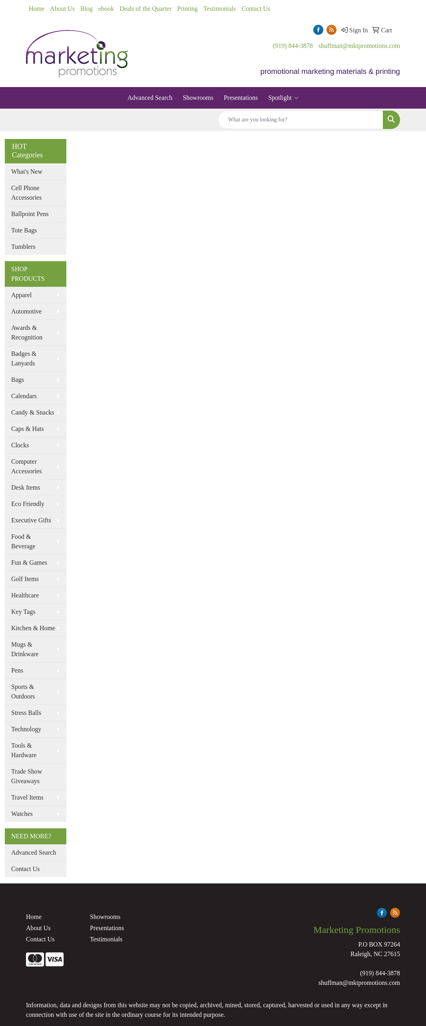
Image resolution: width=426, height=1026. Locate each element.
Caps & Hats (27, 428)
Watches (22, 813)
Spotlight (283, 98)
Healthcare (25, 595)
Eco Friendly (27, 503)
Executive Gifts (31, 520)
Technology (26, 729)
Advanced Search (149, 97)
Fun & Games (29, 562)
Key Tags (23, 611)
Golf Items (25, 579)
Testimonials (219, 8)
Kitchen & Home (33, 628)
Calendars (24, 396)
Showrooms (198, 97)
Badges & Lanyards (24, 358)
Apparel (21, 295)
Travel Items (27, 797)
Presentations (241, 97)
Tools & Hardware (23, 750)
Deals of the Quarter (145, 8)
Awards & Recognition (26, 332)
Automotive (26, 311)
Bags (17, 379)
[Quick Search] (300, 120)
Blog (86, 8)
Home (36, 8)
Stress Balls (26, 712)
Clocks (20, 445)
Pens (17, 670)
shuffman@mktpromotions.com (359, 45)
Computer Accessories (26, 466)
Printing (187, 8)
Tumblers (23, 246)
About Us (62, 8)
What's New (26, 171)
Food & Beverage (23, 541)
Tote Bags (24, 230)
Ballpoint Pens (30, 213)
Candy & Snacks (32, 412)
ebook (106, 8)
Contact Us (255, 8)
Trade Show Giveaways (26, 776)
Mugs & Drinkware (24, 649)
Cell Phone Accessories (26, 193)
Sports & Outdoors (23, 691)
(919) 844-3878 (293, 45)
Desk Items (25, 487)
